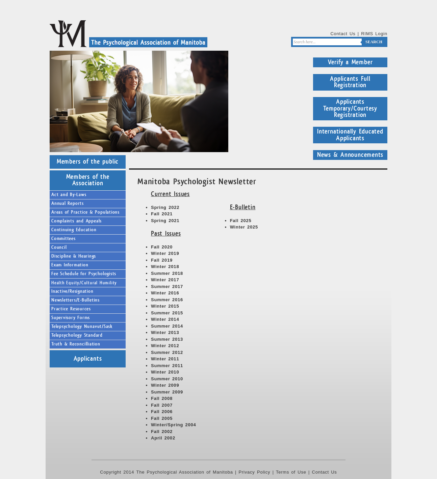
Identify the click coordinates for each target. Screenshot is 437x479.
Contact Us (342, 33)
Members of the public (88, 162)
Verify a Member (350, 62)
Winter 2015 (165, 306)
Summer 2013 (167, 339)
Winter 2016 (165, 292)
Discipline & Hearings (73, 256)
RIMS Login (374, 33)
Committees (63, 238)
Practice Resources (71, 309)
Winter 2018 (165, 266)
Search (373, 42)
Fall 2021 (162, 213)
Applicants (88, 359)
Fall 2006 (162, 411)
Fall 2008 (162, 398)
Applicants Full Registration (350, 82)
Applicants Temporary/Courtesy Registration (350, 108)
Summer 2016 (167, 299)
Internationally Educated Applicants (350, 134)
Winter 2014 (165, 319)
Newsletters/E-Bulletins (75, 300)
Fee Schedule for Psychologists (83, 273)
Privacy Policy (255, 472)
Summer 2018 (167, 273)
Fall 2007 (162, 405)
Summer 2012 (167, 352)
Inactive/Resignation (72, 291)
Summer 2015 (167, 312)
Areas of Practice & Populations (85, 212)
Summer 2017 (167, 286)
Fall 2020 (162, 246)
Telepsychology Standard (77, 335)
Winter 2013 (165, 332)
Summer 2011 (167, 365)
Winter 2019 (165, 253)
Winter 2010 (165, 372)
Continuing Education (74, 229)
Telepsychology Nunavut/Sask (81, 326)
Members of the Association (87, 180)
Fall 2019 (162, 260)
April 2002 (163, 437)
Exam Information (69, 265)
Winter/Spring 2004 (173, 424)
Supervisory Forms (70, 317)
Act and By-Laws (68, 194)
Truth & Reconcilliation (75, 344)
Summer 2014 (167, 326)
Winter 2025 (244, 227)
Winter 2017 (165, 279)
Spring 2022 (165, 207)
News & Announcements (350, 155)
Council (59, 247)
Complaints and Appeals (76, 221)
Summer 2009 (167, 391)
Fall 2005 (162, 418)
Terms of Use (291, 472)
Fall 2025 (241, 220)
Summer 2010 (167, 378)
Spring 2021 (165, 220)
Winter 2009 (165, 385)
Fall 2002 (162, 431)
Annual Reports (67, 203)
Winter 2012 (165, 345)
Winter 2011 (165, 358)
